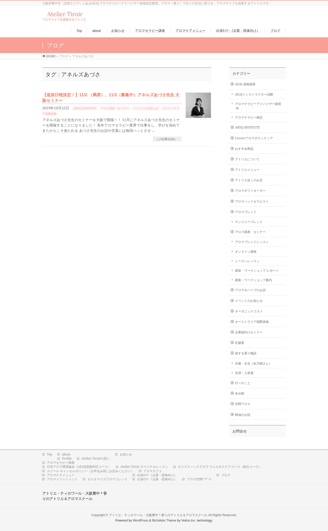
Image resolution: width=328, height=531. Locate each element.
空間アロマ (242, 404)
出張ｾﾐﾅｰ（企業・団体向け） (157, 475)
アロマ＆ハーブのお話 (250, 290)
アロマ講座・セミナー (115, 108)
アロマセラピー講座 (61, 463)
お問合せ (239, 431)
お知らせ (126, 454)
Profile (67, 458)
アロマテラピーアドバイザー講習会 (258, 106)
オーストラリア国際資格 (252, 322)
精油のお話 (242, 414)
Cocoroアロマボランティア (254, 138)
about (66, 454)
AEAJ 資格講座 (245, 84)
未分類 (239, 393)
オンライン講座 (246, 251)
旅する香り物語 (246, 353)
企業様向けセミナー (249, 332)
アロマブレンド (246, 212)
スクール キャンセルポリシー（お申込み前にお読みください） (90, 471)
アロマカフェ (153, 471)
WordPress (140, 520)
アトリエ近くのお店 (249, 180)
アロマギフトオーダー (250, 190)
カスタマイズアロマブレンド (107, 479)
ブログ (225, 475)
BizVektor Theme (164, 520)
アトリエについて (247, 159)
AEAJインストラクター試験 (254, 94)
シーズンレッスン (247, 261)
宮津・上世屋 (244, 373)
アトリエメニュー (247, 169)
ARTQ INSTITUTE (85, 108)
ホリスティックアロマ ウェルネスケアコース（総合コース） (220, 467)
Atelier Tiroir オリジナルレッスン (144, 467)
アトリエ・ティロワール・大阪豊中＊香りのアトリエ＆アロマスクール (158, 515)
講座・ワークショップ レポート (257, 270)
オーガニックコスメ (249, 311)
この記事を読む (166, 139)
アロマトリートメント (62, 479)
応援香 (239, 343)
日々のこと (242, 383)
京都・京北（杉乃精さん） (253, 363)
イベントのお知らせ (145, 108)
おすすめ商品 (244, 148)
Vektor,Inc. (188, 520)
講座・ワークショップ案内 (253, 280)
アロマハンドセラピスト (252, 201)
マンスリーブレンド (249, 222)
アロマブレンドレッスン (252, 242)
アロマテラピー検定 (249, 117)
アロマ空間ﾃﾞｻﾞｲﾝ (199, 479)
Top (49, 454)
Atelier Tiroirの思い (95, 458)
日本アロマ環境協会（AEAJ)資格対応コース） (79, 467)
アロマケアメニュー (61, 475)
